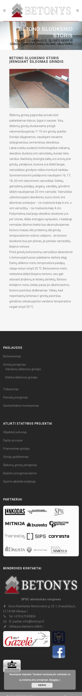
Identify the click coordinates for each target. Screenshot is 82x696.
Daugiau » (54, 680)
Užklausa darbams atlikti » (26, 626)
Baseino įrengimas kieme (20, 473)
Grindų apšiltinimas (16, 457)
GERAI (42, 685)
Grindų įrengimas (14, 364)
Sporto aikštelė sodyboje (19, 481)
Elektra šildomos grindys (21, 377)
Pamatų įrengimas (15, 397)
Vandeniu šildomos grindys (23, 369)
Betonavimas (12, 356)
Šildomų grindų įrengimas (20, 465)
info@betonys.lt (33, 621)
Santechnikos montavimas (21, 405)
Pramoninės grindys (16, 448)
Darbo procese (13, 440)
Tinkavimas (11, 389)
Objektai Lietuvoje (15, 432)
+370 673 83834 (25, 616)
